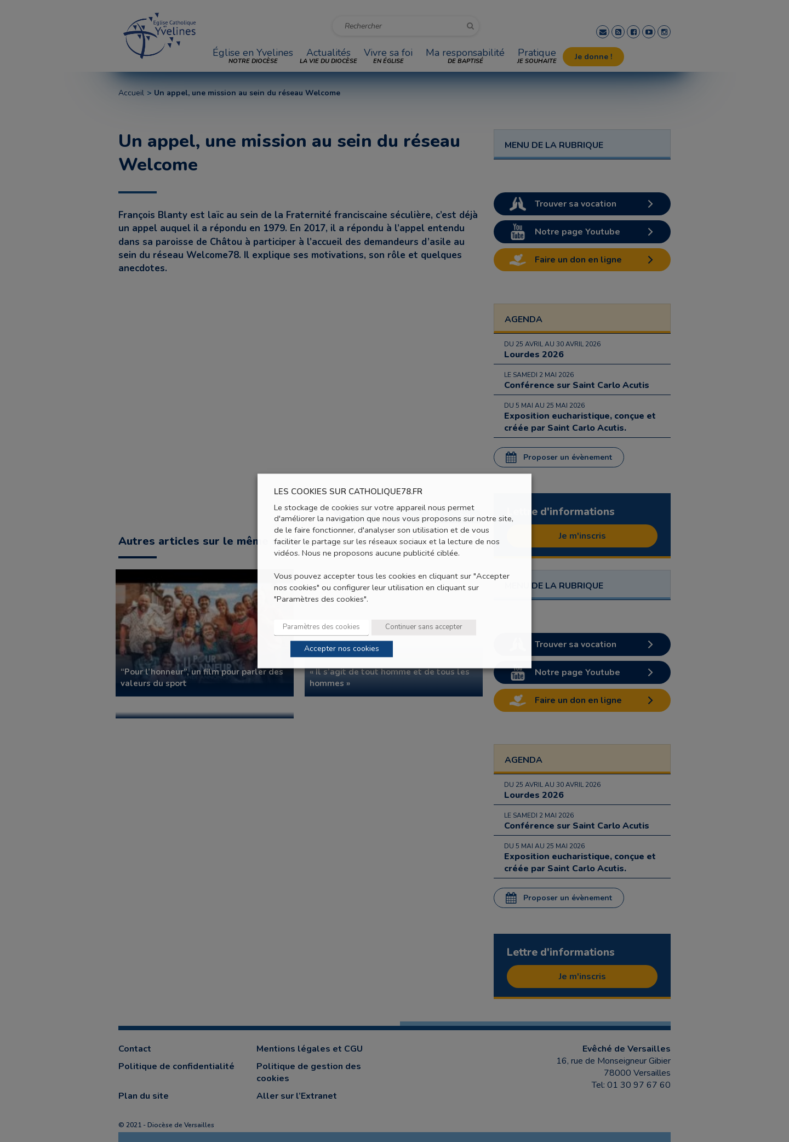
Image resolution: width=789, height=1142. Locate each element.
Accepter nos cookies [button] (341, 649)
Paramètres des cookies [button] (321, 627)
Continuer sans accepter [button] (423, 627)
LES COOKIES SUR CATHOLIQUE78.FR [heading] (348, 491)
